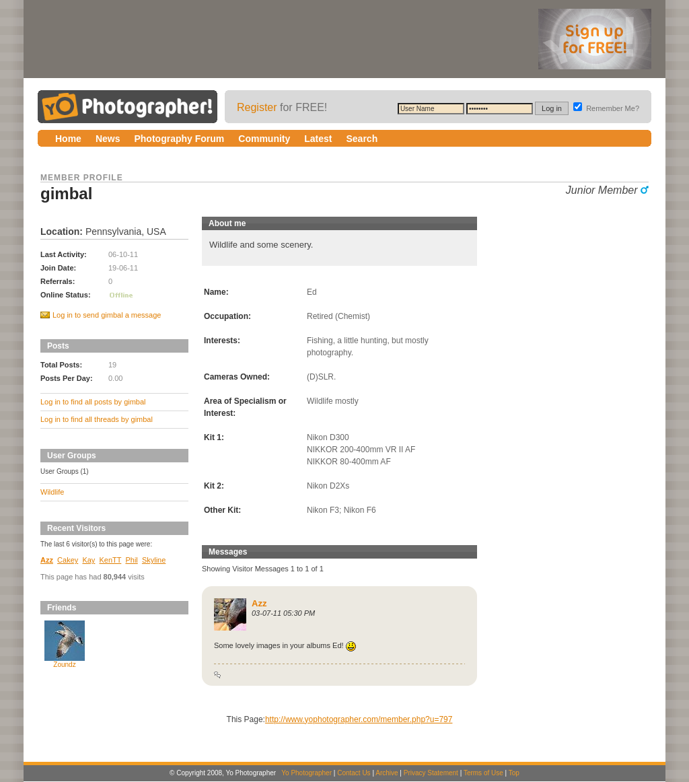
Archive (386, 773)
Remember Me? (606, 108)
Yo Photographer (306, 773)
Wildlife (52, 492)
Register (257, 107)
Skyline (154, 560)
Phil (131, 560)
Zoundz (64, 664)
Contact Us (353, 773)
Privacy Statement (431, 773)
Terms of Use (483, 773)
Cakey (67, 560)
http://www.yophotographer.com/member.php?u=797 (359, 719)
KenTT (110, 560)
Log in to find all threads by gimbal (96, 419)
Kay (88, 560)
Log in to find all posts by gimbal (93, 402)
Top (514, 773)
